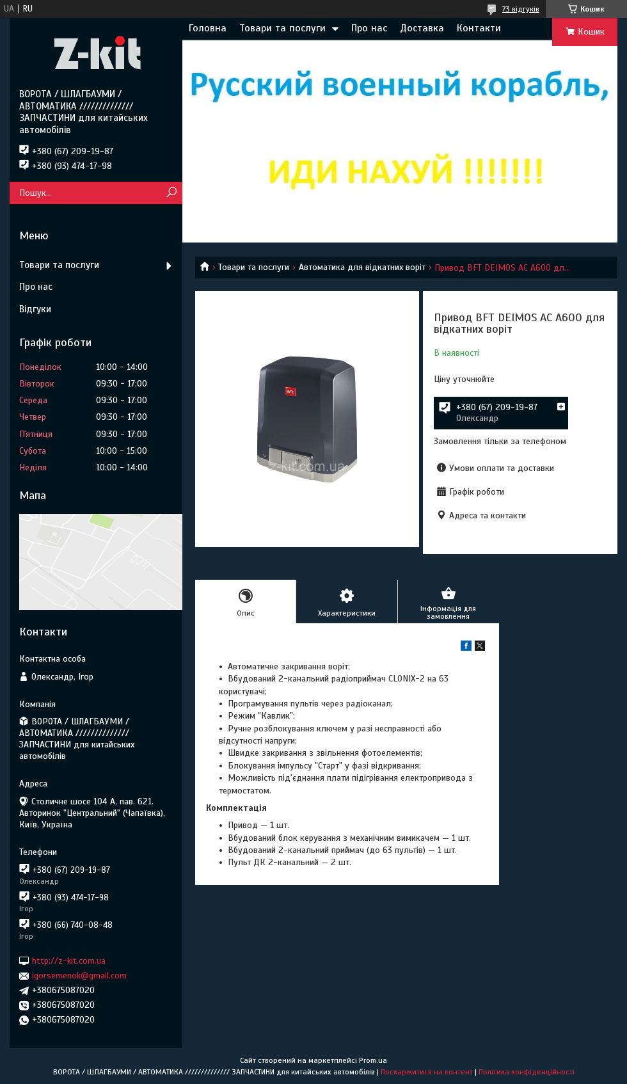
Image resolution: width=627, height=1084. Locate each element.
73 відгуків (520, 8)
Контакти (479, 28)
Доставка (422, 28)
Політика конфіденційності (527, 1071)
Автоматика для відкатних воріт (362, 267)
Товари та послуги (282, 28)
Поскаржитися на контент (427, 1071)
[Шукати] (171, 193)
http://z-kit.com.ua (69, 960)
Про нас (369, 28)
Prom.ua (373, 1060)
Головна (207, 28)
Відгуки (35, 309)
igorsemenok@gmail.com (79, 975)
